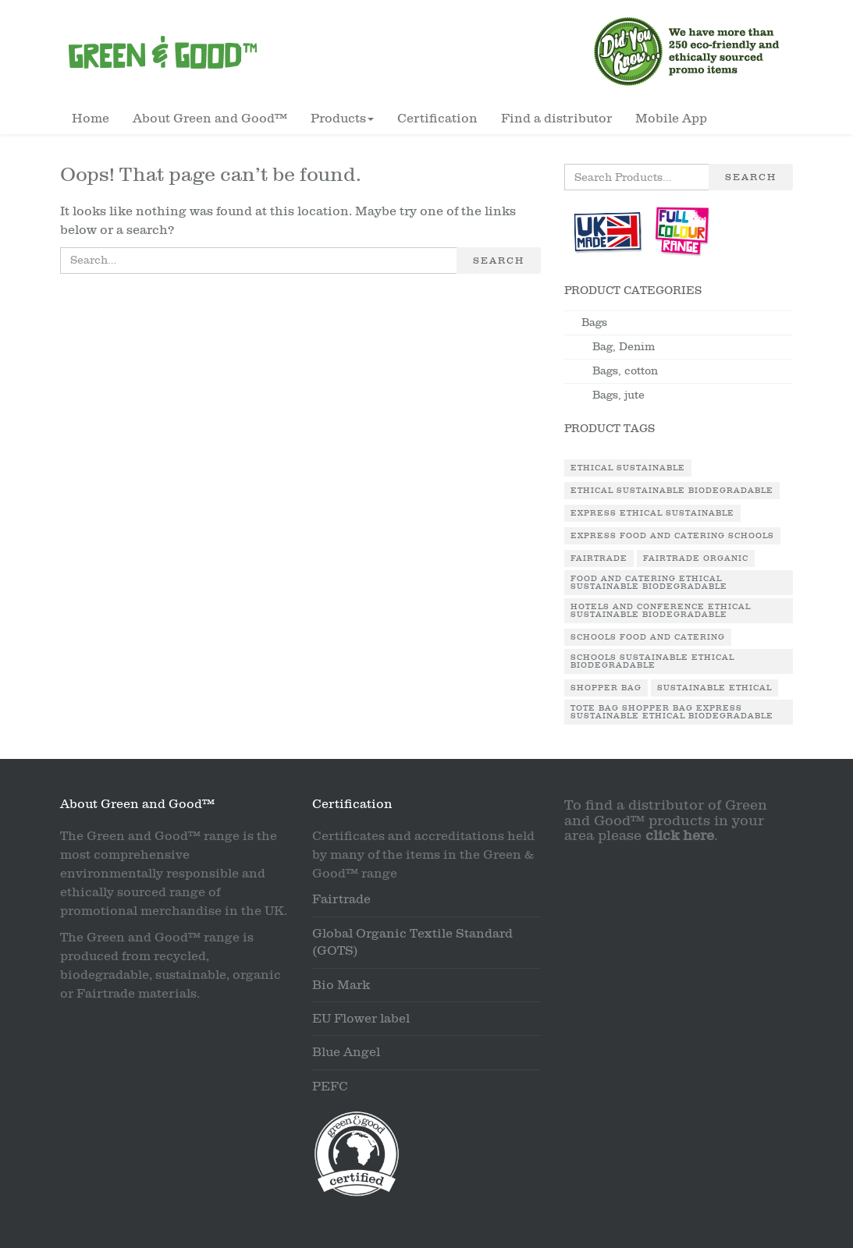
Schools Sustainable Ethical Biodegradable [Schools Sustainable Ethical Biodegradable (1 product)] (652, 661)
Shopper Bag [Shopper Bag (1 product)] (606, 688)
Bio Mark (341, 985)
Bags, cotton (625, 371)
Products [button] (342, 119)
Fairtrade (341, 899)
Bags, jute (618, 395)
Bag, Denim (623, 346)
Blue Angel (346, 1052)
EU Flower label (361, 1019)
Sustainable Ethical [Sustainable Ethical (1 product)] (714, 688)
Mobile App (671, 119)
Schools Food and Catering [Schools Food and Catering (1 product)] (647, 637)
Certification (437, 119)
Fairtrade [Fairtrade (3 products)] (598, 558)
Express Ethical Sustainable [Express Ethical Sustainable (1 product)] (652, 513)
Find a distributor (556, 119)
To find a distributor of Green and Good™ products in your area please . (665, 821)
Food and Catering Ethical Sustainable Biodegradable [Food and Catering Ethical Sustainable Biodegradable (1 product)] (648, 582)
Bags (594, 322)
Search (498, 260)
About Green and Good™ (210, 119)
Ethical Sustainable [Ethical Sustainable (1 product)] (627, 468)
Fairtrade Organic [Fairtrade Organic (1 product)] (695, 558)
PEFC (330, 1087)
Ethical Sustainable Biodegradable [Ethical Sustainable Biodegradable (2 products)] (671, 490)
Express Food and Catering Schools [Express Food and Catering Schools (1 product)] (672, 536)
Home (90, 119)
